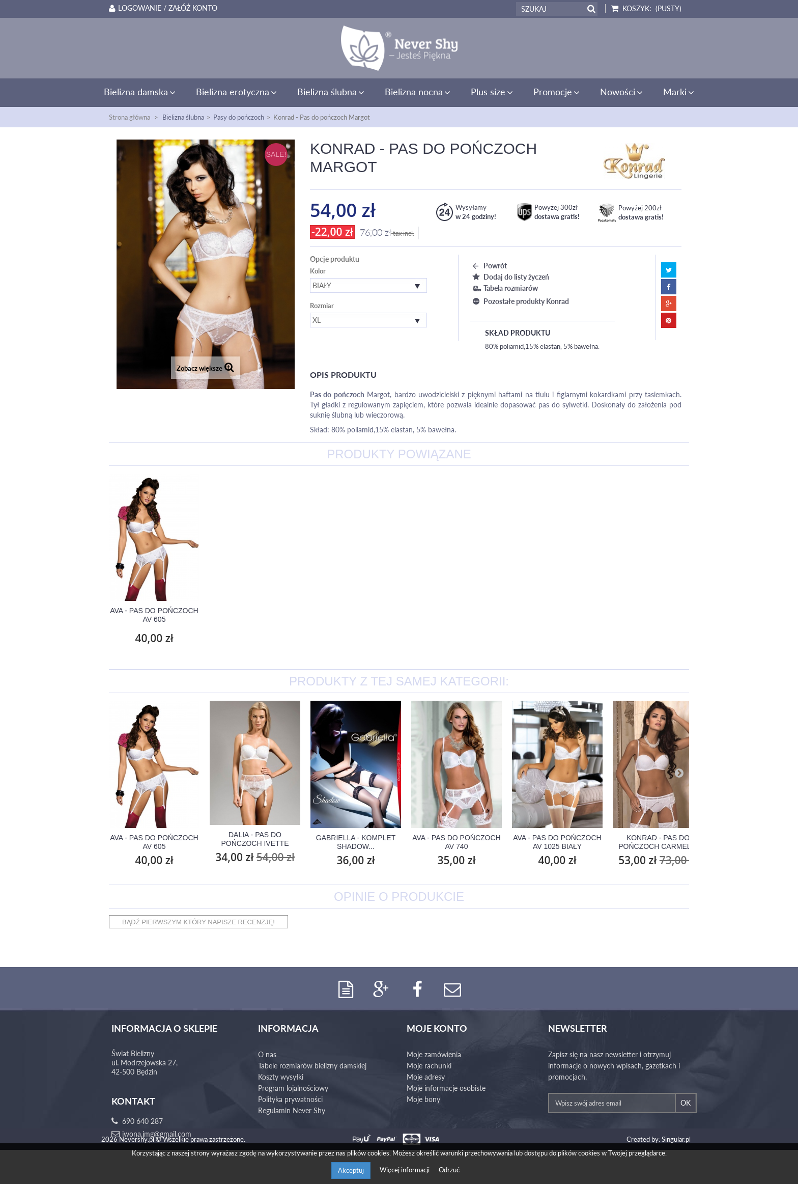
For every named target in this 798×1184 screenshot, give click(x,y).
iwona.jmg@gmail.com (156, 1134)
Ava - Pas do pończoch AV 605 (255, 615)
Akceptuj (351, 1170)
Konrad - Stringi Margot (154, 615)
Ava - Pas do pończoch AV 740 (456, 842)
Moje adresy (426, 1077)
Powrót (488, 265)
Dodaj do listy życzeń (509, 276)
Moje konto (437, 1028)
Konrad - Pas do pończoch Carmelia (658, 842)
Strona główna (129, 117)
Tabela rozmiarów (504, 288)
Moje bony (423, 1099)
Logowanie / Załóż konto (161, 8)
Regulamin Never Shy (291, 1111)
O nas (267, 1055)
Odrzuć (449, 1170)
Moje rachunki (429, 1066)
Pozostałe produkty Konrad (519, 301)
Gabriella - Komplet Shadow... (355, 842)
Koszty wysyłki (280, 1077)
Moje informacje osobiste (446, 1088)
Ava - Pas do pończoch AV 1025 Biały (557, 842)
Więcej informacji (405, 1170)
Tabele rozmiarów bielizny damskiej (312, 1066)
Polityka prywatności (290, 1099)
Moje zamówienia (434, 1055)
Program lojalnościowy (293, 1088)
